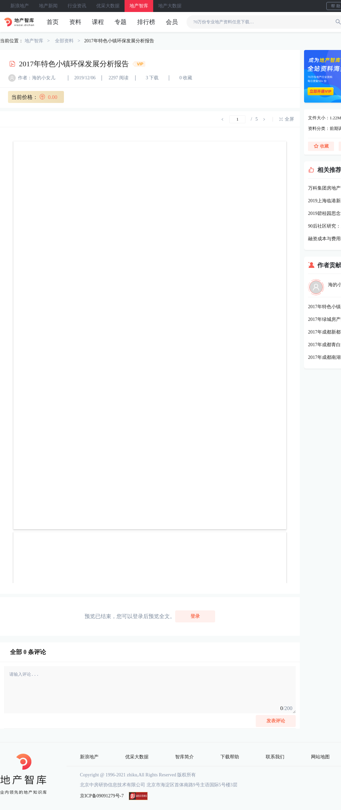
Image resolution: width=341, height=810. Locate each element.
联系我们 (275, 756)
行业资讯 (77, 5)
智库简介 (184, 756)
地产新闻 (48, 5)
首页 (53, 22)
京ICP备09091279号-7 (102, 795)
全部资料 (64, 40)
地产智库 (139, 5)
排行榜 (146, 22)
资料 (75, 22)
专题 (121, 22)
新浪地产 (19, 5)
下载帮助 (229, 756)
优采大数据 (108, 5)
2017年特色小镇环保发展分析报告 (119, 40)
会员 (172, 22)
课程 (98, 22)
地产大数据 (169, 5)
